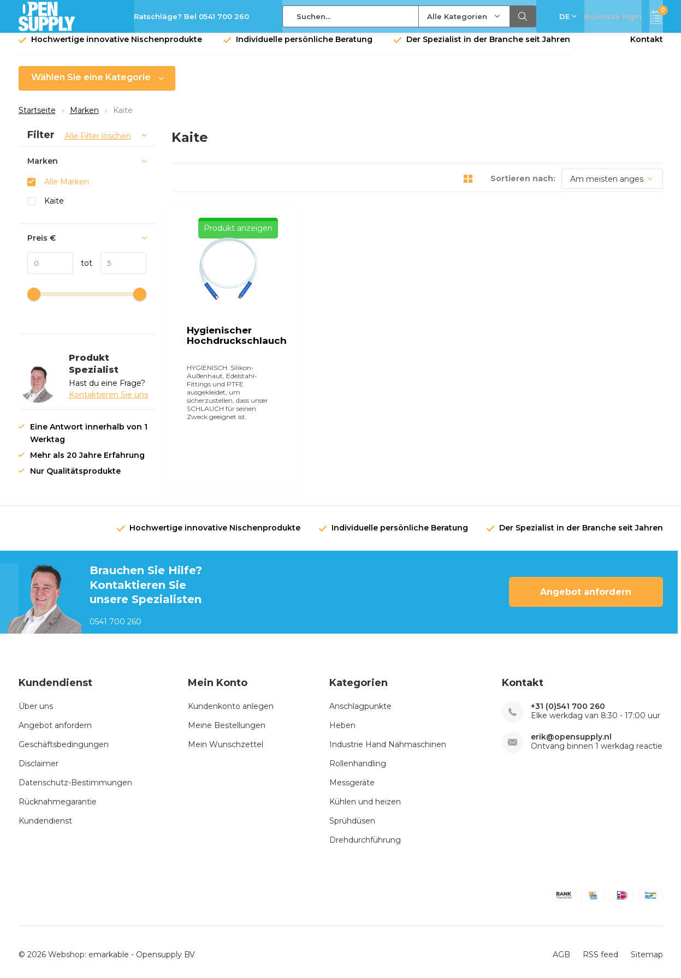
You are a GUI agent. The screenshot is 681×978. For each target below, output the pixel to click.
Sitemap (647, 948)
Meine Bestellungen (226, 719)
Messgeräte (352, 776)
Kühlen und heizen (365, 795)
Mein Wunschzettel (225, 738)
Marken (84, 118)
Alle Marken (66, 190)
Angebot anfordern (585, 586)
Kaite (54, 209)
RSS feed (600, 948)
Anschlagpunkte (360, 700)
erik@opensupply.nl (571, 730)
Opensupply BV (165, 948)
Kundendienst (45, 814)
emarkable (108, 948)
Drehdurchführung (365, 833)
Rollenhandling (357, 757)
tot (83, 271)
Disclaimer (38, 757)
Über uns (36, 700)
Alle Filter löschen (97, 144)
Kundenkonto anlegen (231, 700)
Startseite (37, 118)
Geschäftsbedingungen (64, 738)
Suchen (523, 16)
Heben (342, 719)
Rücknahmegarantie (58, 795)
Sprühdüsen (352, 814)
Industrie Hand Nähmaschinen (387, 738)
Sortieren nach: (522, 187)
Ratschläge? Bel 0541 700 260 (191, 16)
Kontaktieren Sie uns (108, 403)
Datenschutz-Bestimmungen (75, 776)
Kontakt (646, 47)
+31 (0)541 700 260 (568, 700)
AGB (561, 948)
